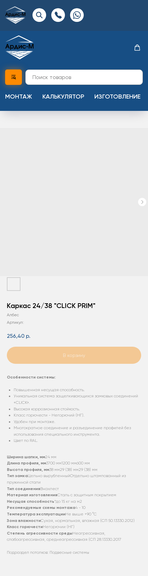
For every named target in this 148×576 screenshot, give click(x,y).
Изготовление (117, 96)
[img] (15, 15)
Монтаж (18, 96)
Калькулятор (63, 96)
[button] (137, 47)
